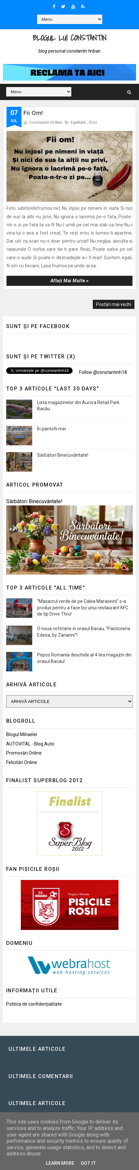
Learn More (60, 1163)
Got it (88, 1163)
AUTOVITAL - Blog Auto (30, 743)
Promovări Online (24, 753)
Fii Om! (33, 113)
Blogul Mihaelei (21, 734)
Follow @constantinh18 (102, 372)
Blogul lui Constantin (69, 38)
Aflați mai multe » (69, 280)
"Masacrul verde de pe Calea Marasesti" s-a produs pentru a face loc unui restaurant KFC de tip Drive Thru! (82, 608)
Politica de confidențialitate (34, 1004)
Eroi (93, 122)
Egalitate (78, 122)
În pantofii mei (51, 428)
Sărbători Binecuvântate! (62, 455)
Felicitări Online (21, 762)
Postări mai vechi (113, 304)
